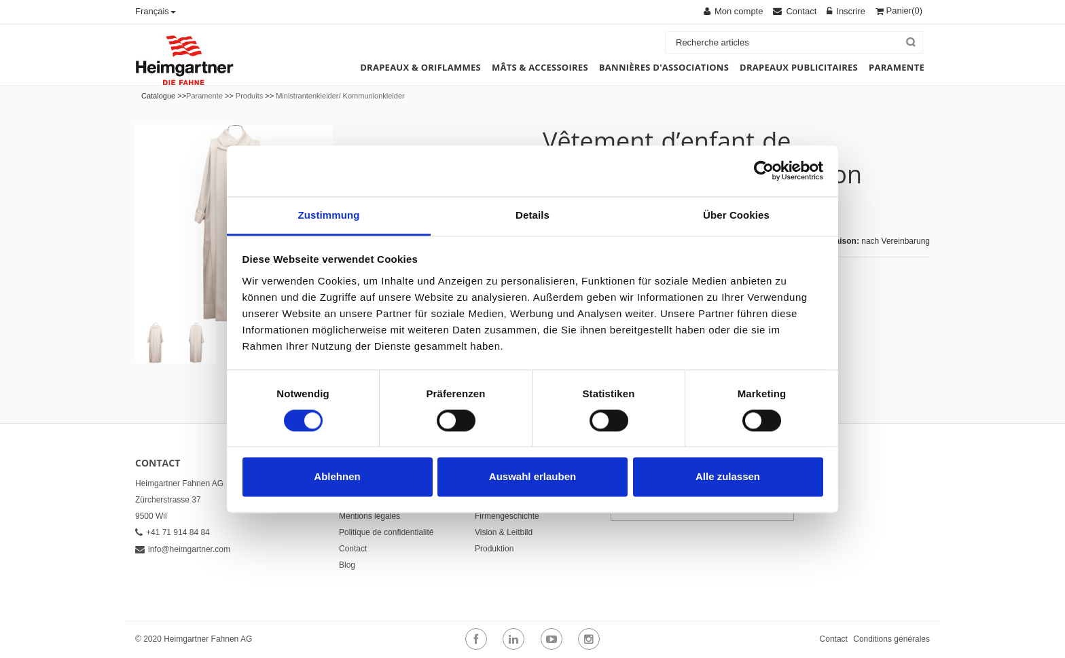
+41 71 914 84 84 (172, 532)
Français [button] (155, 11)
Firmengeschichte (507, 516)
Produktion (494, 548)
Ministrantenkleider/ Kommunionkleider (340, 96)
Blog (347, 565)
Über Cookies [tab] (736, 215)
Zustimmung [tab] (329, 215)
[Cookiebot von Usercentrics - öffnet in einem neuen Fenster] (763, 170)
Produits (249, 96)
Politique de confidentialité (386, 532)
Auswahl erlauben (532, 477)
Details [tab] (532, 215)
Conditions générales (891, 639)
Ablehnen (337, 477)
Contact (353, 548)
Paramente (204, 96)
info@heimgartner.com (182, 549)
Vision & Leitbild (503, 532)
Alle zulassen (728, 477)
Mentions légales (369, 516)
